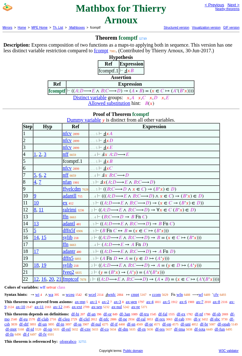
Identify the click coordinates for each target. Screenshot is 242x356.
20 (51, 279)
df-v (197, 319)
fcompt (101, 50)
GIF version (231, 27)
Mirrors (7, 27)
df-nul (96, 324)
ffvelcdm (72, 189)
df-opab (223, 324)
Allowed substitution (109, 103)
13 (36, 223)
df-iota (199, 329)
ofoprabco (68, 341)
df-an (91, 314)
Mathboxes (76, 27)
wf (201, 294)
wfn (179, 294)
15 (43, 237)
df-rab (179, 319)
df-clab (43, 319)
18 (36, 265)
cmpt (135, 294)
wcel (92, 294)
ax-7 (199, 301)
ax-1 (93, 301)
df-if (114, 324)
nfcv (67, 133)
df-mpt (10, 329)
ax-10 (20, 306)
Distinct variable (90, 97)
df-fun (220, 329)
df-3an (124, 314)
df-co (104, 329)
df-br (204, 324)
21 (58, 279)
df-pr (149, 324)
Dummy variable (84, 120)
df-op (166, 324)
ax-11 (39, 306)
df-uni (186, 324)
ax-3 (117, 301)
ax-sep (96, 306)
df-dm (123, 329)
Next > (233, 5)
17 (36, 251)
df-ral (141, 319)
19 (43, 265)
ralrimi (70, 209)
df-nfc (104, 319)
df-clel (84, 319)
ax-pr (135, 306)
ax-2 (105, 301)
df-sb (216, 314)
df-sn (131, 324)
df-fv (42, 334)
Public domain (133, 351)
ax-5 (166, 301)
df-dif (24, 324)
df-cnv (85, 329)
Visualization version (206, 27)
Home (22, 27)
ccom (156, 294)
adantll (70, 195)
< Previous (214, 5)
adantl (69, 223)
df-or (107, 314)
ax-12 (57, 306)
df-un (42, 324)
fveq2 (68, 272)
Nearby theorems (227, 9)
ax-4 (149, 301)
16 (43, 279)
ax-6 (183, 301)
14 (36, 237)
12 (36, 279)
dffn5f (69, 230)
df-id (30, 329)
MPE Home (40, 27)
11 (41, 209)
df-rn (141, 329)
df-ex (181, 314)
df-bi (75, 314)
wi (37, 294)
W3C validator (229, 351)
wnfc (112, 294)
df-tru (144, 314)
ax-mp (80, 301)
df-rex (160, 319)
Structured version (176, 27)
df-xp (47, 329)
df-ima (179, 329)
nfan (67, 182)
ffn (65, 216)
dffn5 (68, 258)
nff (65, 154)
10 (36, 202)
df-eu (23, 319)
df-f (26, 334)
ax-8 (216, 301)
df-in (60, 324)
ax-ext (77, 306)
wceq (70, 294)
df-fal (162, 314)
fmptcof (71, 279)
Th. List (58, 27)
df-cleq (64, 319)
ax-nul (117, 306)
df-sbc (215, 319)
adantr (69, 251)
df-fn (9, 334)
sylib (67, 237)
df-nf (199, 314)
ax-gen (131, 301)
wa (51, 294)
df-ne (122, 319)
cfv (216, 294)
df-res (159, 329)
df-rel (66, 329)
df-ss (77, 324)
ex (65, 202)
